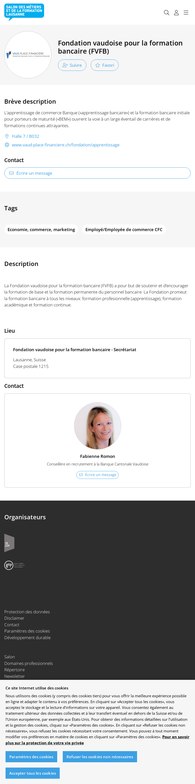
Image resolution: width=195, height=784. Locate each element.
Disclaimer (14, 618)
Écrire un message (30, 173)
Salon (9, 657)
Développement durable (27, 637)
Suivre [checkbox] (72, 65)
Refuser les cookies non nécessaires (100, 759)
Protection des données (27, 612)
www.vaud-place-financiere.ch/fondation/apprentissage (62, 145)
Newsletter (14, 676)
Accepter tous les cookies (32, 776)
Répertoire (14, 670)
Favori (104, 65)
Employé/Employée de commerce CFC (123, 229)
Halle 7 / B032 (21, 136)
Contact (11, 625)
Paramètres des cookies (27, 631)
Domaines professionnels (28, 663)
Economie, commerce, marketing (41, 229)
